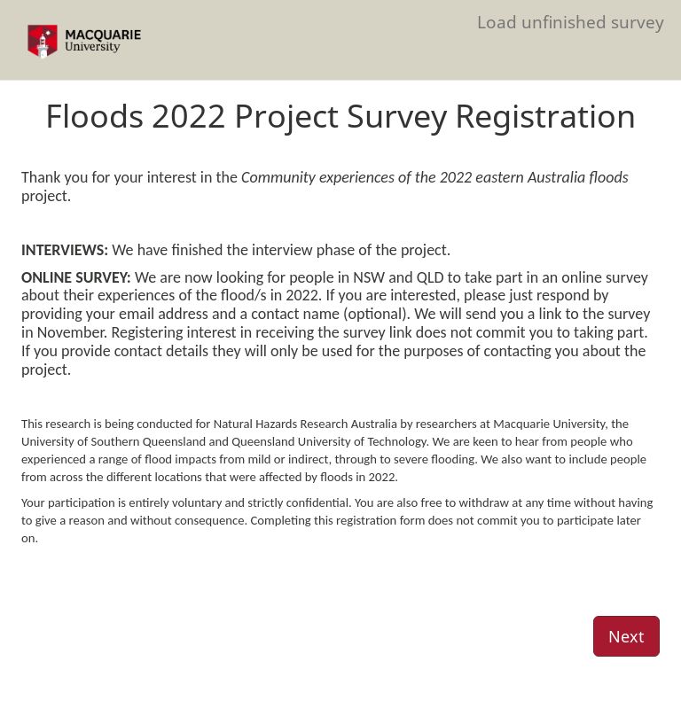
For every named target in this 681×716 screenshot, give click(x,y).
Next (626, 636)
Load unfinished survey (570, 22)
